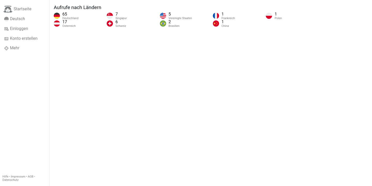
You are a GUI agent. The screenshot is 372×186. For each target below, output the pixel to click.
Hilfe (6, 176)
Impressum (18, 176)
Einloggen (16, 28)
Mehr (11, 48)
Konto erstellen (20, 38)
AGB (31, 176)
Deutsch (14, 18)
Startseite (17, 9)
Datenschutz (11, 180)
